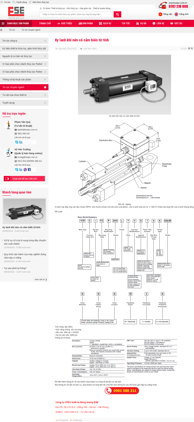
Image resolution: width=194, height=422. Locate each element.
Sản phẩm (87, 23)
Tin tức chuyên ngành (31, 30)
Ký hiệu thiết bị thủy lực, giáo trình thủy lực (24, 48)
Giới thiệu (66, 23)
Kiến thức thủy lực (40, 2)
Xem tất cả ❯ (41, 279)
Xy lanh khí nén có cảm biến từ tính (21, 227)
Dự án (143, 23)
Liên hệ (160, 23)
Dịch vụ (107, 23)
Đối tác (178, 23)
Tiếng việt (167, 14)
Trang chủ (45, 23)
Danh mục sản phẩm (18, 23)
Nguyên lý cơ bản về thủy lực (17, 56)
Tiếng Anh (183, 14)
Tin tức (7, 2)
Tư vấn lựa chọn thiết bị (14, 95)
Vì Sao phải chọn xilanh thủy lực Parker (22, 64)
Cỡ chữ (184, 48)
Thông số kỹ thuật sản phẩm (16, 79)
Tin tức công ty (9, 40)
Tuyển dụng (21, 2)
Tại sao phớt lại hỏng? (15, 268)
